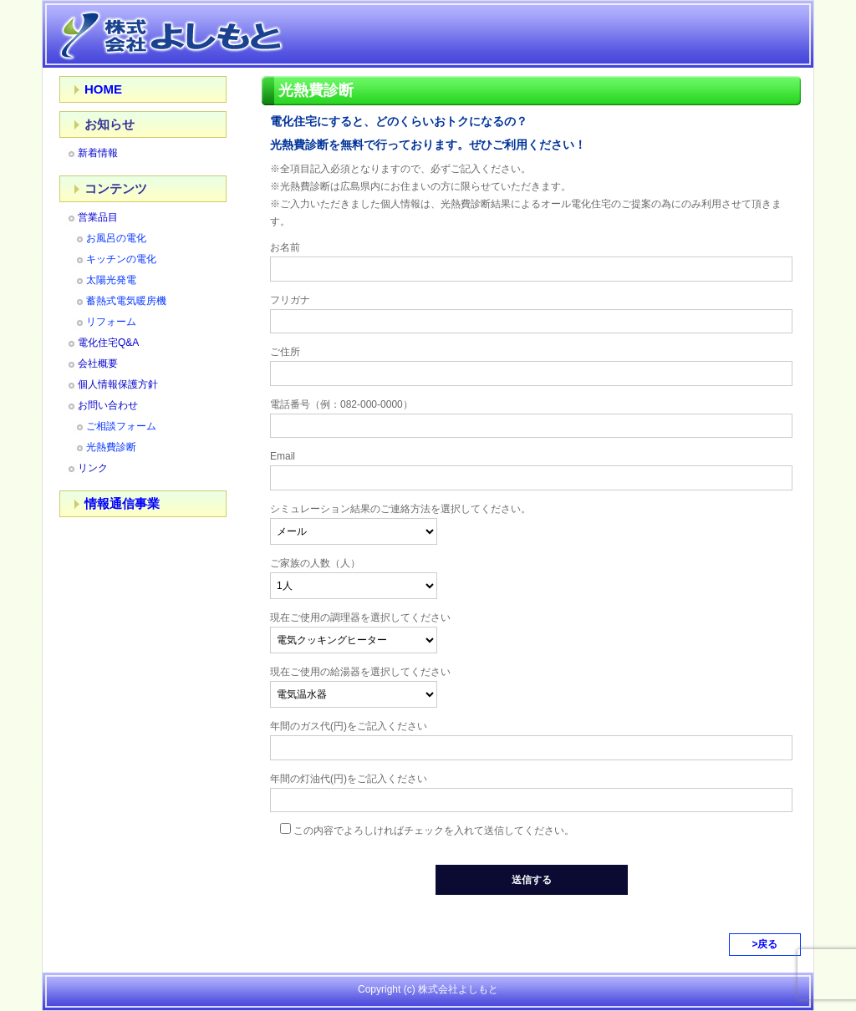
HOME (103, 89)
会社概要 (98, 363)
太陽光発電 (111, 280)
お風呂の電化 (116, 238)
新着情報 (98, 153)
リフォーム (111, 322)
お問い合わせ (108, 405)
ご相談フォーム (121, 426)
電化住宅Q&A (108, 342)
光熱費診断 (111, 447)
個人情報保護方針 (118, 384)
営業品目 (98, 217)
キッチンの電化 (121, 259)
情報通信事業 (122, 503)
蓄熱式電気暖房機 (126, 301)
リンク (93, 468)
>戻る (764, 944)
